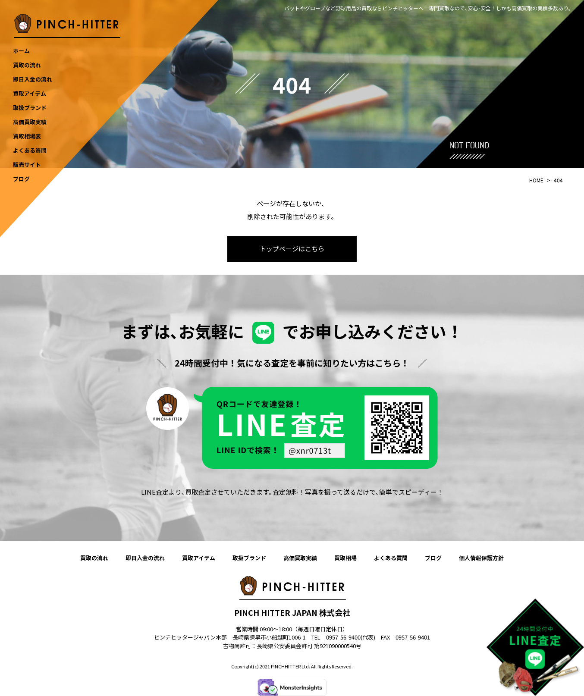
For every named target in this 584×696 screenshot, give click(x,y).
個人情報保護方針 (481, 558)
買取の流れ (94, 558)
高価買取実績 (300, 558)
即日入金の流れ (145, 558)
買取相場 (345, 558)
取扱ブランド (249, 558)
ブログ (433, 558)
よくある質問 (391, 558)
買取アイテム (198, 558)
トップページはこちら (292, 248)
